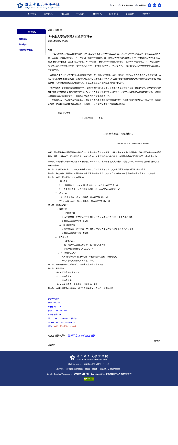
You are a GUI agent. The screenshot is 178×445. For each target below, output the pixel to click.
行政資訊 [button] (80, 14)
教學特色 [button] (97, 14)
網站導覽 (142, 5)
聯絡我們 (146, 14)
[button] (159, 5)
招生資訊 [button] (113, 14)
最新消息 (59, 83)
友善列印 (52, 397)
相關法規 (23, 91)
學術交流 (23, 97)
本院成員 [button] (64, 14)
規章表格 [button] (129, 14)
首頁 (114, 5)
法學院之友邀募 (26, 102)
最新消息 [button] (48, 14)
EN (154, 5)
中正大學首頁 (127, 5)
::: (18, 78)
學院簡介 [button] (31, 14)
